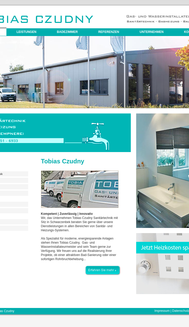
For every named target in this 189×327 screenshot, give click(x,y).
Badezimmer (67, 32)
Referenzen (108, 32)
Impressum (162, 311)
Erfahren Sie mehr (102, 267)
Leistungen (26, 32)
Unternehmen (152, 32)
